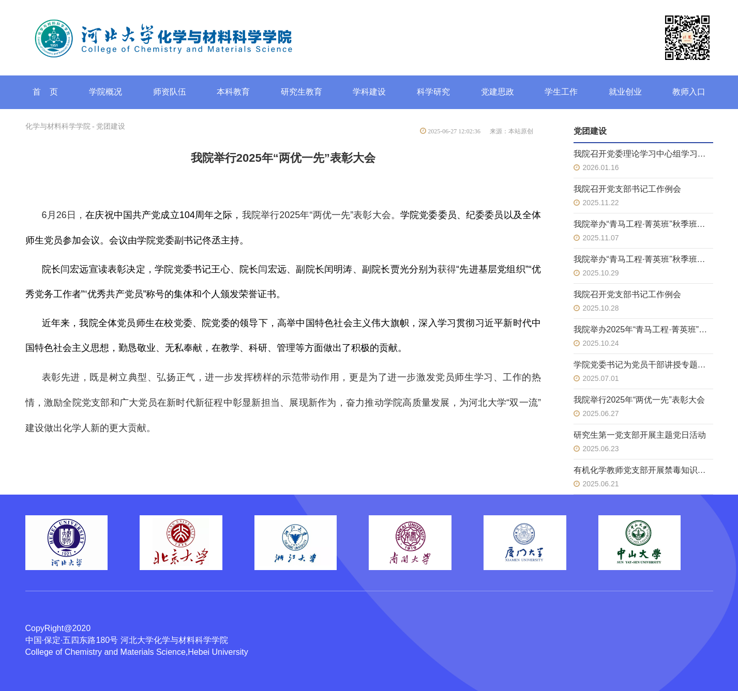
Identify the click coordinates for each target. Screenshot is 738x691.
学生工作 (561, 91)
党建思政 (497, 91)
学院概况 (105, 91)
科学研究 (433, 91)
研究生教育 (301, 91)
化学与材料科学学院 (58, 126)
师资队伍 (169, 91)
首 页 (45, 91)
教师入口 (688, 91)
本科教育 (233, 91)
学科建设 (369, 91)
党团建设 (110, 126)
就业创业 (625, 91)
